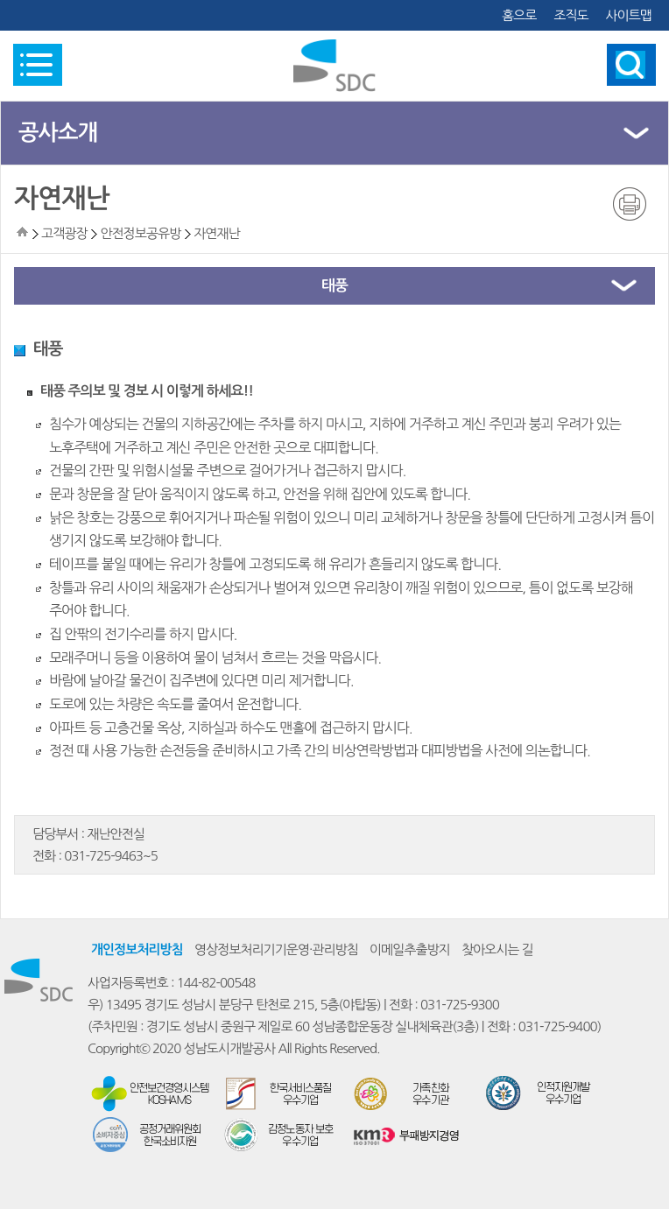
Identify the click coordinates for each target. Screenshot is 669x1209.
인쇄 (629, 204)
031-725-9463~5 (111, 855)
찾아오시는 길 (497, 949)
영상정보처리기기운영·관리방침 (276, 949)
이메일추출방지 (410, 949)
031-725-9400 (557, 1026)
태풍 (334, 285)
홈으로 (519, 15)
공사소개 (57, 133)
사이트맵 (628, 15)
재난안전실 (115, 833)
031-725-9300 (459, 1004)
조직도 (570, 15)
